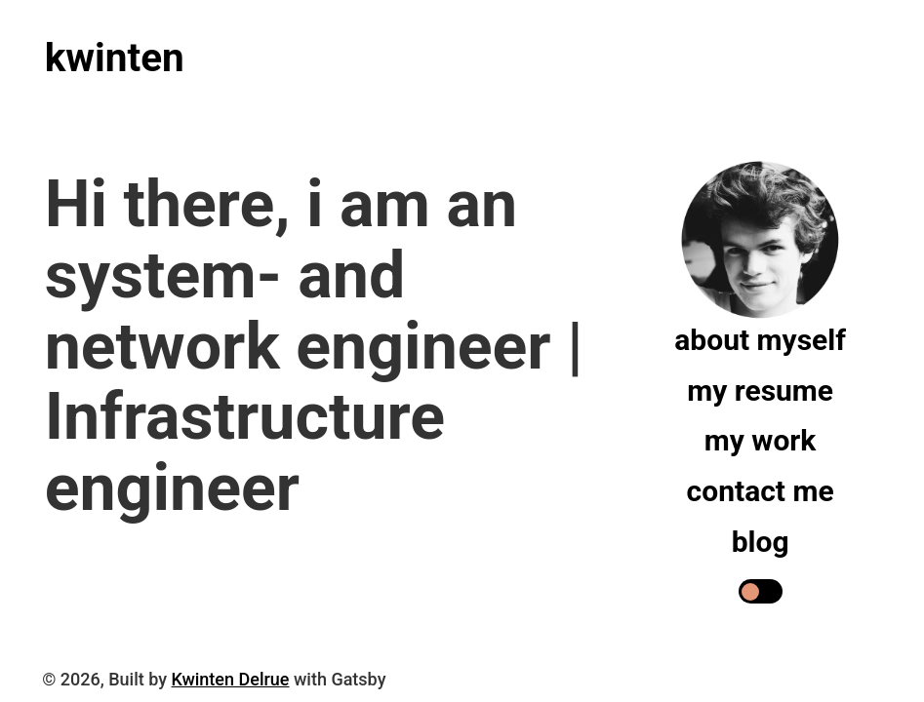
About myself (760, 340)
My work (760, 440)
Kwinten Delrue (231, 679)
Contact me (760, 491)
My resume (760, 390)
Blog (760, 542)
